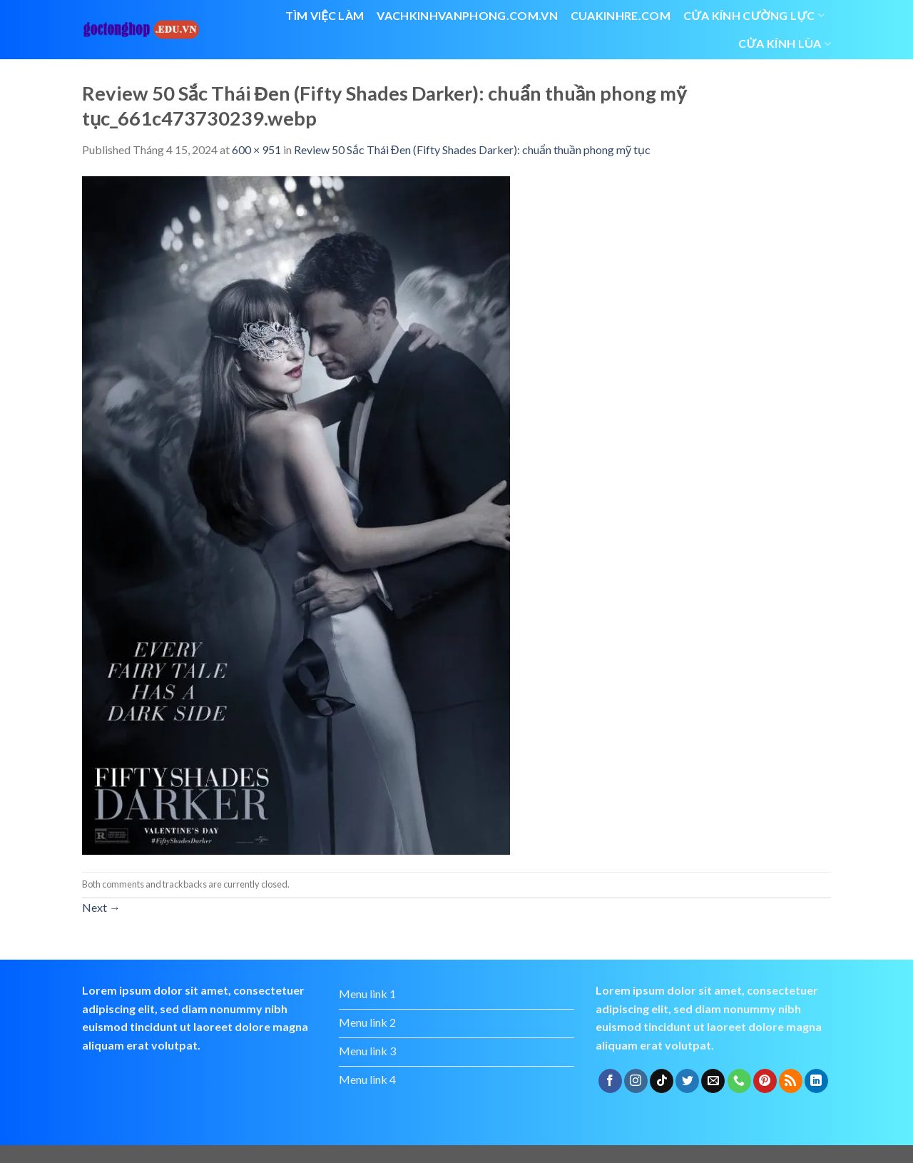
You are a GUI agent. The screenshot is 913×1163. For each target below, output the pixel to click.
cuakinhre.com (620, 15)
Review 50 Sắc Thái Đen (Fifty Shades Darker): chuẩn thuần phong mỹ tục (472, 149)
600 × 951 (256, 149)
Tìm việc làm (324, 15)
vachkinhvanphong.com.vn (467, 15)
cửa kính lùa (784, 43)
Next (101, 907)
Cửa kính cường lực (754, 16)
